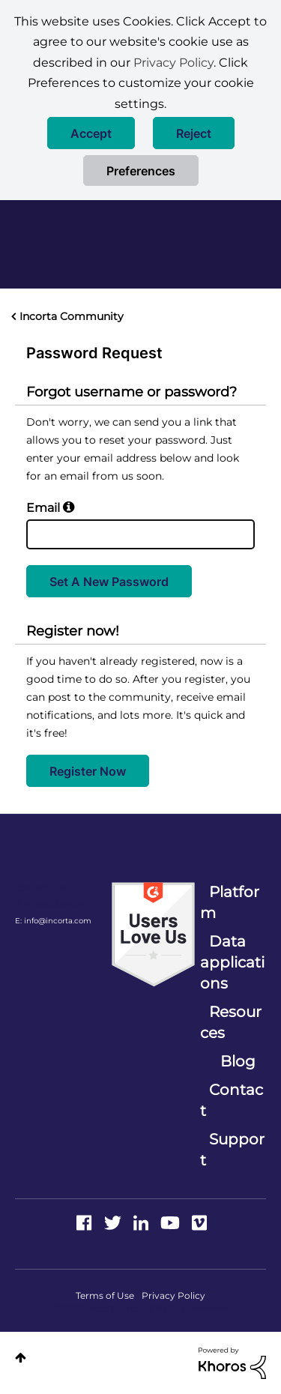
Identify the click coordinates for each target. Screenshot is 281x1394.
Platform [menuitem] (229, 902)
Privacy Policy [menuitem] (173, 1295)
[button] (91, 133)
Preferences (140, 170)
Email (43, 508)
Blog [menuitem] (238, 1061)
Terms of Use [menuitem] (105, 1295)
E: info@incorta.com (53, 921)
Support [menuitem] (232, 1149)
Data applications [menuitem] (232, 962)
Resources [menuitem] (231, 1022)
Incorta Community (71, 316)
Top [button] (20, 1358)
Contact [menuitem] (231, 1100)
